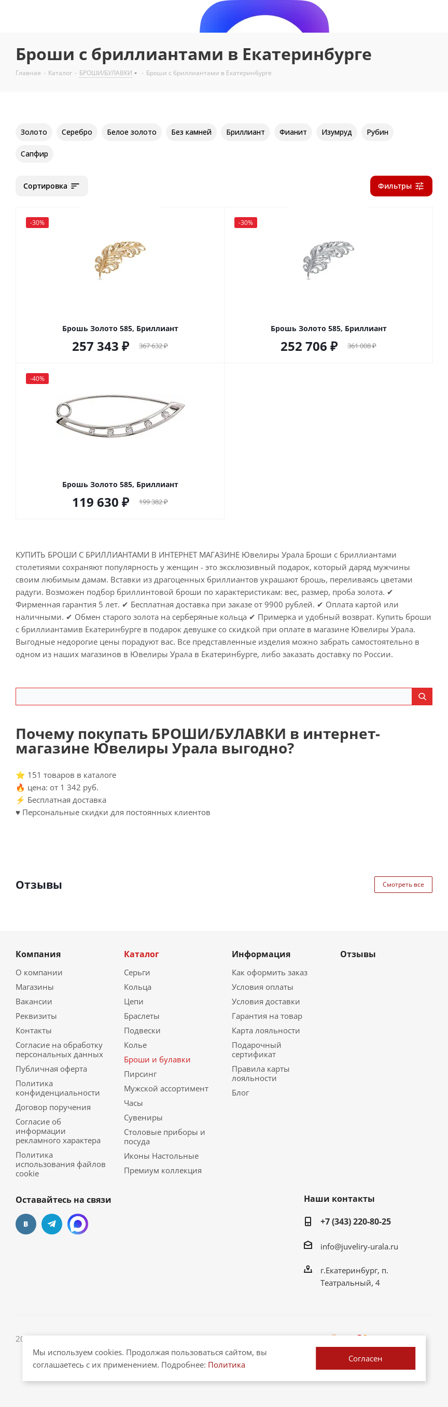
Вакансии (34, 1001)
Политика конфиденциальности (58, 1088)
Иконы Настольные (161, 1155)
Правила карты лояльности (261, 1073)
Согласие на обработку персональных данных (59, 1049)
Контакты (34, 1030)
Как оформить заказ (269, 972)
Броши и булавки (157, 1059)
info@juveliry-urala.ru (359, 1246)
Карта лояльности (266, 1030)
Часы (133, 1103)
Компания (38, 954)
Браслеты (142, 1016)
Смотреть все (403, 884)
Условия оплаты (262, 987)
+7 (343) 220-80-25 (355, 1221)
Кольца (137, 987)
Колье (135, 1045)
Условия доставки (266, 1001)
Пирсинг (140, 1074)
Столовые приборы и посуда (164, 1136)
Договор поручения (53, 1107)
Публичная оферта (51, 1068)
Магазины (35, 987)
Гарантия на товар (267, 1016)
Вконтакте (26, 1224)
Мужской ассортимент (166, 1088)
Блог (240, 1092)
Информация (261, 954)
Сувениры (143, 1117)
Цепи (134, 1001)
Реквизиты (36, 1016)
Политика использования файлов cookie (61, 1163)
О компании (39, 972)
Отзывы (358, 954)
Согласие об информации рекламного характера (58, 1130)
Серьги (137, 972)
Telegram (51, 1224)
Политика (226, 1364)
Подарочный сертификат (257, 1049)
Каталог (141, 954)
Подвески (142, 1030)
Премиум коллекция (163, 1170)
